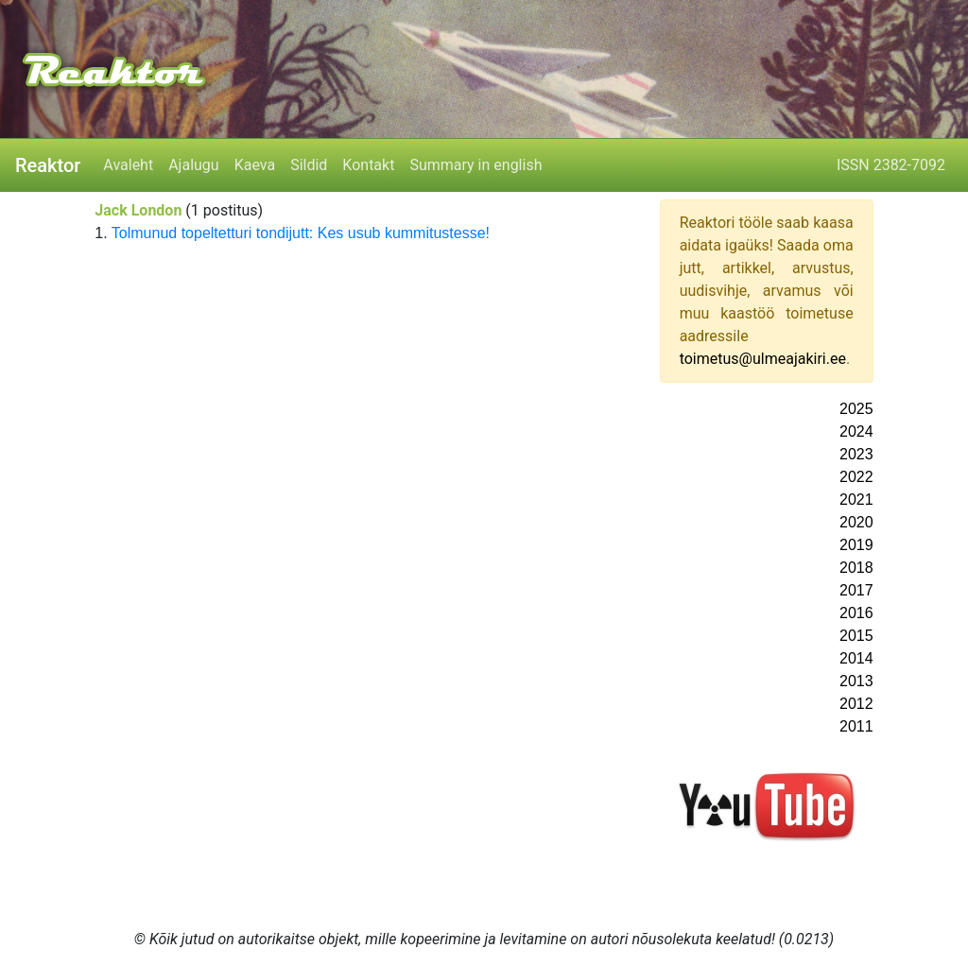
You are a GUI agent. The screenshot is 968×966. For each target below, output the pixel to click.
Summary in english (475, 165)
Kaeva (254, 165)
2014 (856, 658)
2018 (856, 568)
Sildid (308, 165)
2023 (856, 454)
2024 (856, 431)
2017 (856, 590)
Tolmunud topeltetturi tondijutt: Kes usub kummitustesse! (301, 233)
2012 (856, 704)
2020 (856, 522)
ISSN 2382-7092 (891, 165)
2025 (856, 409)
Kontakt (368, 165)
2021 (856, 500)
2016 (856, 613)
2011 (856, 726)
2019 (856, 545)
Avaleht (128, 165)
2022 (856, 477)
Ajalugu (193, 165)
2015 (856, 636)
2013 (856, 681)
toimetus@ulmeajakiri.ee (763, 359)
